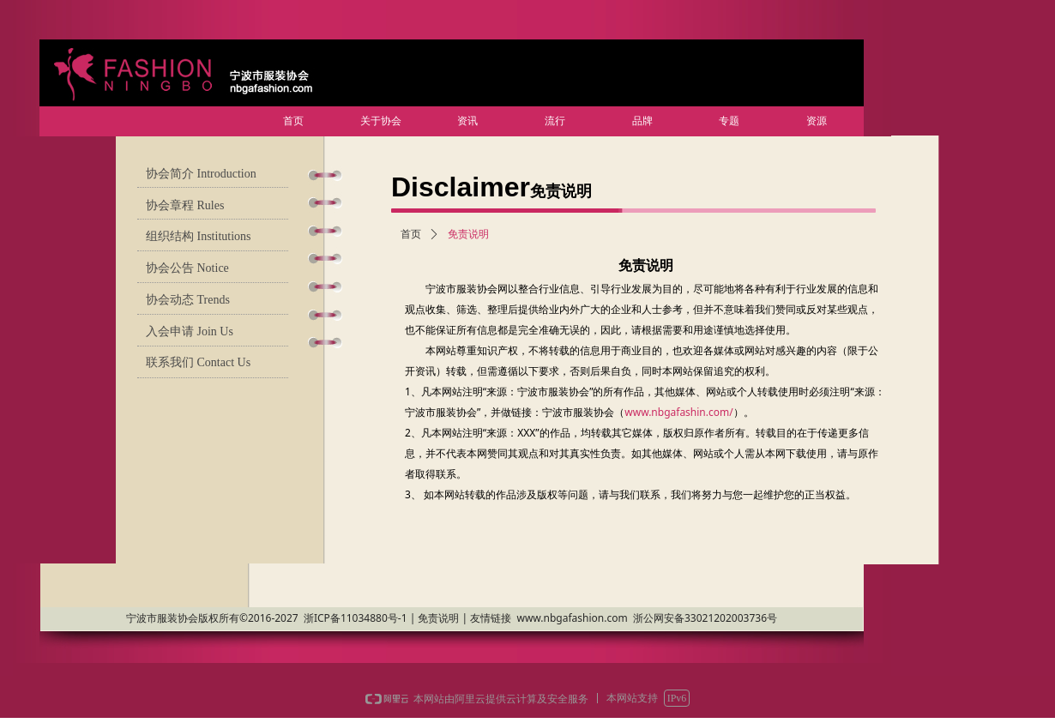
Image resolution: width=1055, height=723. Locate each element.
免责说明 (468, 234)
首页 (411, 234)
